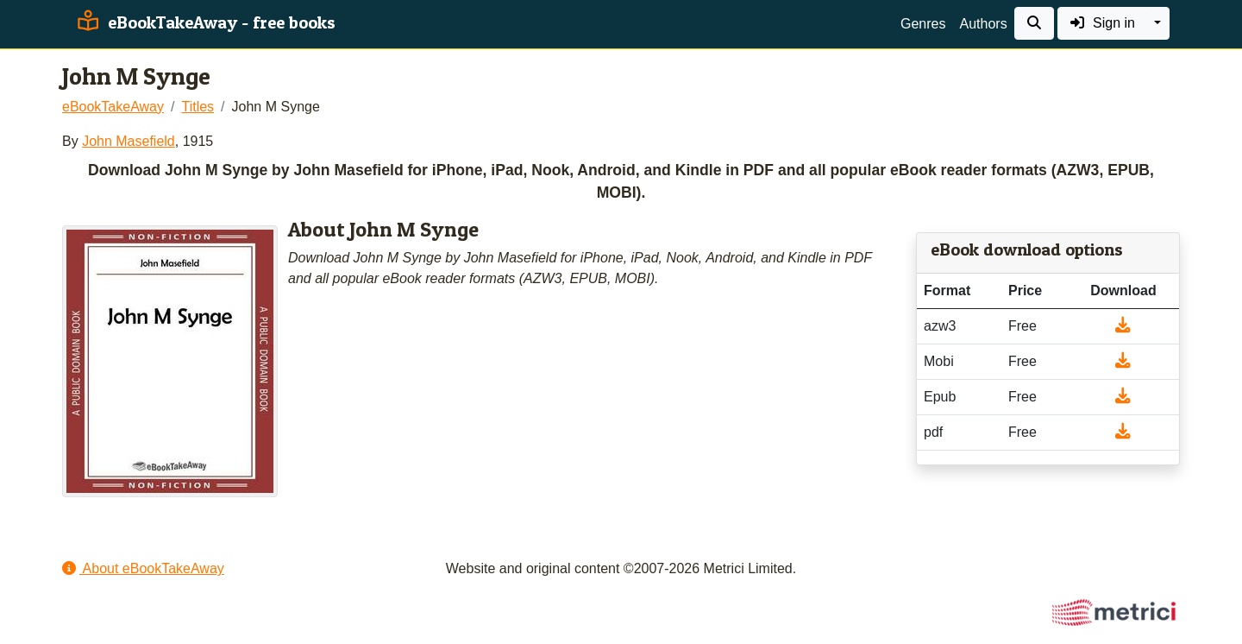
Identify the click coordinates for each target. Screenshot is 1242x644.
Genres (922, 23)
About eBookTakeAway (143, 568)
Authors (983, 23)
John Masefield (128, 141)
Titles (197, 106)
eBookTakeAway (113, 106)
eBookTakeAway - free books (204, 22)
